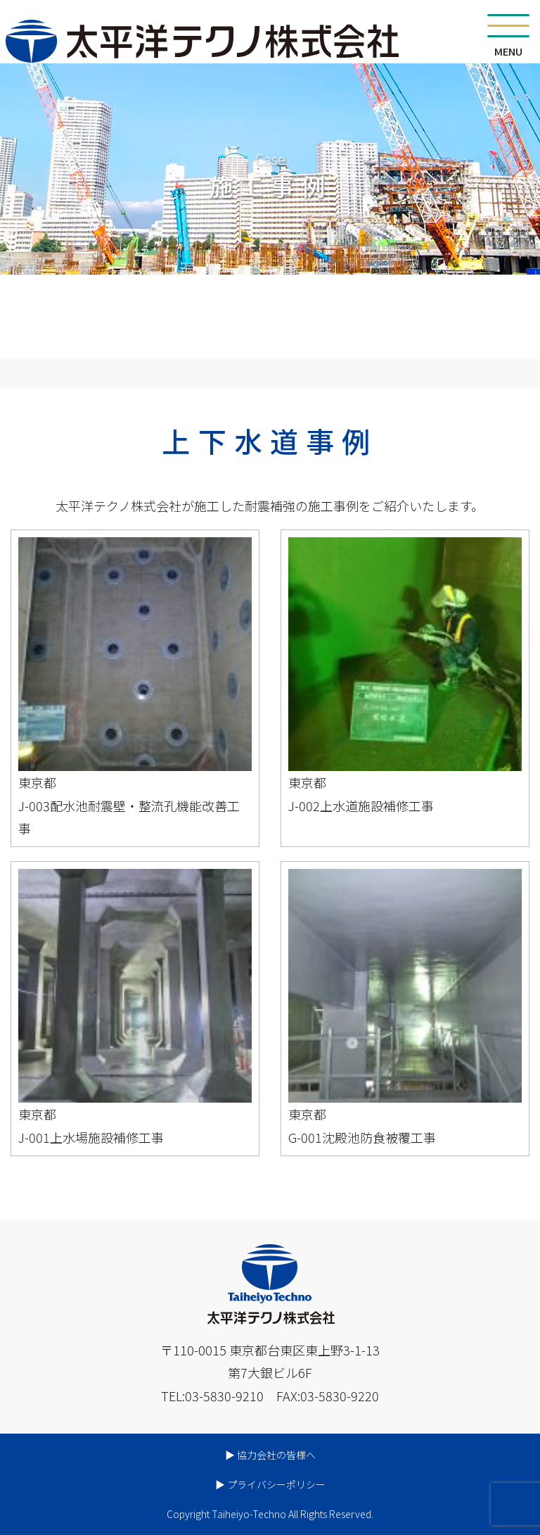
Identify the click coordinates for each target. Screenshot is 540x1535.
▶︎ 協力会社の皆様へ (270, 1455)
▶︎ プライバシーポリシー (270, 1484)
